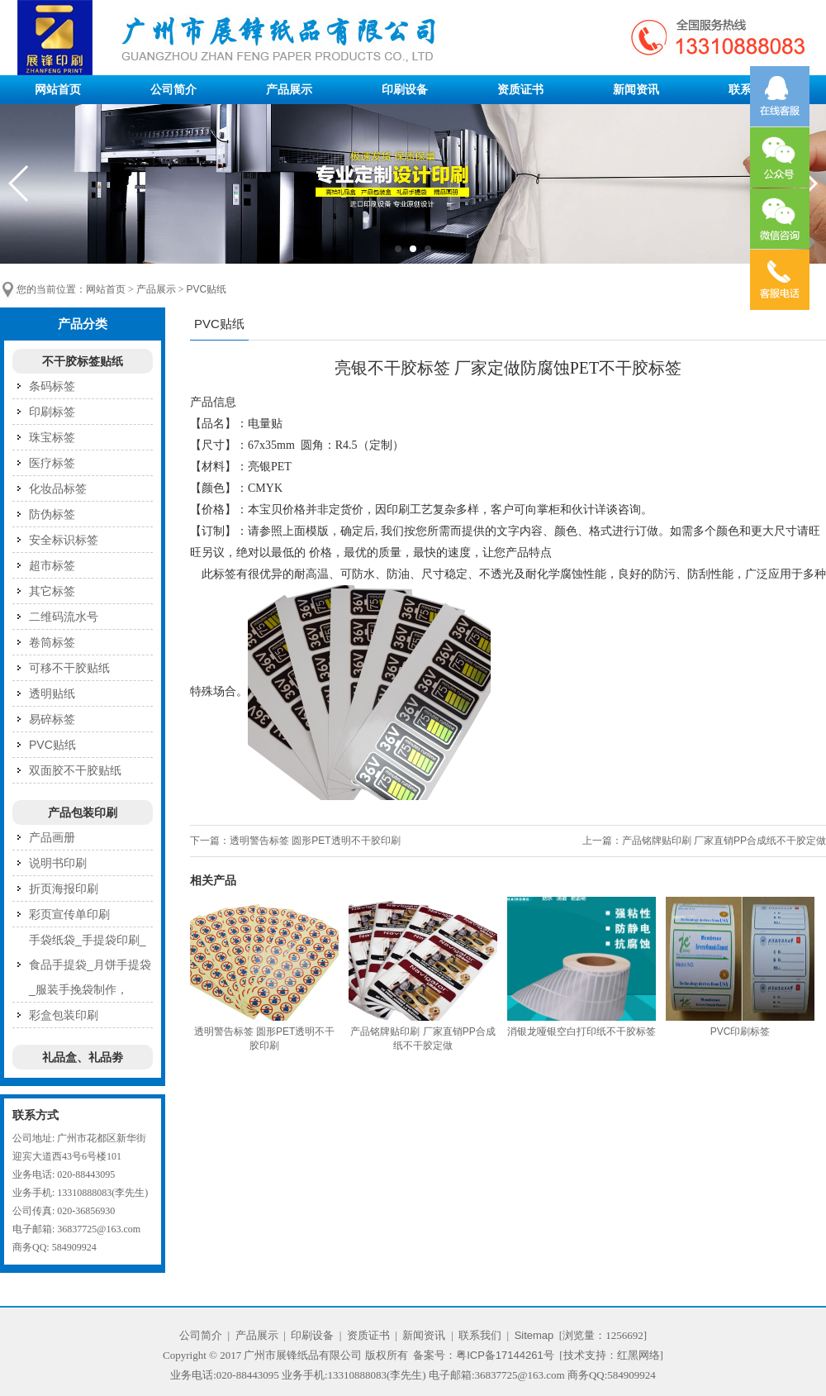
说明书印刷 (58, 863)
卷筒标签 (52, 642)
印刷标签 (52, 411)
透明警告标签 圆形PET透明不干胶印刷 (315, 840)
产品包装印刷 (82, 812)
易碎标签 (52, 719)
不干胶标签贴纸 (82, 361)
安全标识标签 (63, 539)
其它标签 (52, 591)
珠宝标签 (52, 437)
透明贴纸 (52, 693)
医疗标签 (52, 462)
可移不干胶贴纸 (69, 667)
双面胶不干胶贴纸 (75, 770)
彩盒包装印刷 (63, 1015)
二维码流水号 (63, 616)
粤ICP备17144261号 (505, 1355)
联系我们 (479, 1335)
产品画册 (52, 837)
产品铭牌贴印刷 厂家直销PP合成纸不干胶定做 (724, 840)
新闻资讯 (636, 89)
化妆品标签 (58, 488)
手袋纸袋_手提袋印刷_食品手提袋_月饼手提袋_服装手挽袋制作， (90, 964)
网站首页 (58, 89)
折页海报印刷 (63, 888)
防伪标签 (52, 514)
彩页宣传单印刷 (69, 914)
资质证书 (520, 89)
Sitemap (534, 1335)
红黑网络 (638, 1355)
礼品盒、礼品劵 (82, 1057)
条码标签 (52, 386)
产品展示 (289, 89)
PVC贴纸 (207, 289)
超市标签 (52, 565)
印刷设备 (405, 89)
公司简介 (173, 89)
